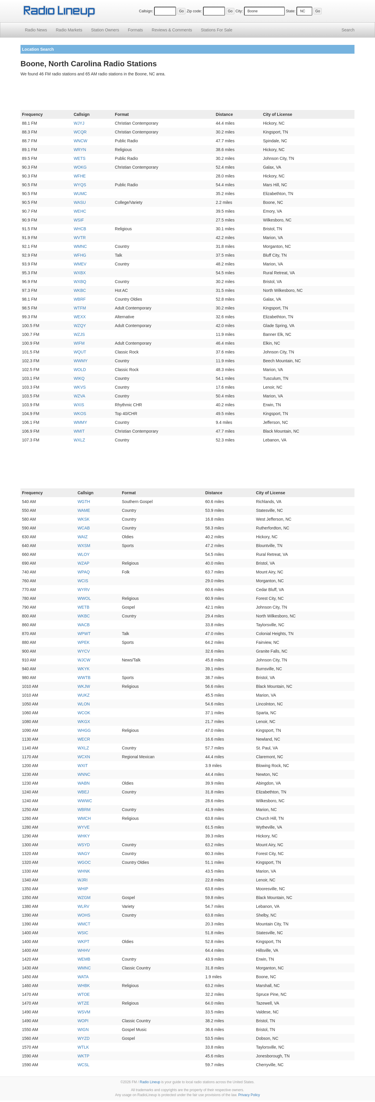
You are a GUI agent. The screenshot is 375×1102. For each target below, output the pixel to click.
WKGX (84, 721)
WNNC (84, 774)
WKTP (83, 1056)
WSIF (79, 220)
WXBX (80, 272)
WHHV (84, 950)
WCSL (83, 1064)
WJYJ (79, 123)
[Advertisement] (187, 94)
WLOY (84, 554)
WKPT (83, 941)
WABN (84, 783)
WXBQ (80, 281)
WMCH (84, 818)
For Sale (216, 30)
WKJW (84, 686)
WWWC (85, 800)
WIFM (79, 343)
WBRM (84, 809)
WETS (79, 158)
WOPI (83, 1020)
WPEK (84, 642)
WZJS (79, 334)
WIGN (83, 1029)
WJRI (83, 880)
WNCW (80, 140)
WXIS (79, 404)
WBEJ (83, 792)
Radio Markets (69, 30)
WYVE (84, 827)
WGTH (84, 501)
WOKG (80, 167)
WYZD (84, 1038)
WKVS (80, 387)
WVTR (80, 237)
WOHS (84, 915)
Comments (172, 30)
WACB (84, 624)
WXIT (83, 765)
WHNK (84, 871)
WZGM (84, 897)
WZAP (83, 563)
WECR (84, 739)
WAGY (84, 853)
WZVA (79, 396)
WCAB (84, 528)
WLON (84, 704)
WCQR (80, 132)
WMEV (80, 264)
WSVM (84, 1012)
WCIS (83, 580)
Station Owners (105, 30)
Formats (135, 30)
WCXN (84, 756)
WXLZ (79, 440)
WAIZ (83, 536)
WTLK (83, 1047)
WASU (80, 202)
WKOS (80, 413)
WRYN (80, 149)
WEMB (84, 959)
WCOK (84, 712)
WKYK (84, 668)
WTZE (83, 1003)
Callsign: (146, 11)
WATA (83, 976)
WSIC (83, 932)
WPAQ (84, 572)
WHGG (84, 730)
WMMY (80, 422)
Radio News (36, 30)
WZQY (80, 325)
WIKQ (79, 378)
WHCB (80, 228)
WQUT (80, 352)
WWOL (84, 598)
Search (348, 30)
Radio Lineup (150, 1082)
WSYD (84, 844)
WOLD (80, 369)
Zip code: (194, 11)
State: (291, 11)
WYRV (84, 589)
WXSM (84, 545)
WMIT (79, 431)
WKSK (84, 519)
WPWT (84, 633)
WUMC (80, 193)
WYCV (84, 651)
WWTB (84, 677)
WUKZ (84, 695)
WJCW (84, 660)
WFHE (80, 176)
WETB (83, 607)
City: (239, 11)
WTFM (80, 308)
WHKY (84, 836)
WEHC (80, 211)
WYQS (80, 184)
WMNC (80, 246)
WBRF (80, 299)
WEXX (80, 316)
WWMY (80, 360)
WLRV (83, 906)
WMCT (84, 924)
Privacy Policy (249, 1095)
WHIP (83, 888)
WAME (84, 510)
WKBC (80, 290)
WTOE (84, 994)
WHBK (84, 985)
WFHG (80, 255)
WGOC (84, 862)
